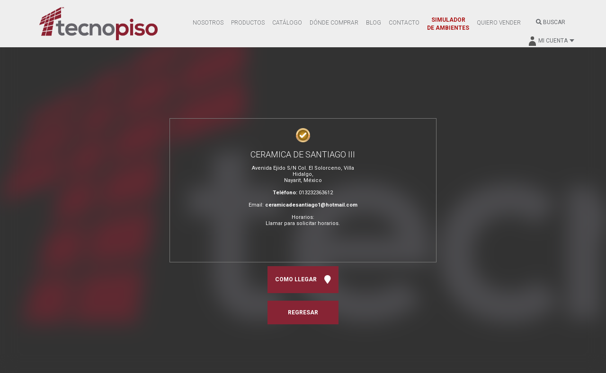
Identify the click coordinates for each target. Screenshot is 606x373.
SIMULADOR (448, 24)
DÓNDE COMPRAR (334, 22)
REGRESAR (303, 312)
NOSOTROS (208, 22)
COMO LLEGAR (303, 279)
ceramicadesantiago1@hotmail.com (311, 205)
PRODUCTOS (248, 22)
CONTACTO (404, 22)
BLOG (373, 22)
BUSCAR (550, 22)
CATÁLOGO (287, 22)
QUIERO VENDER (499, 22)
